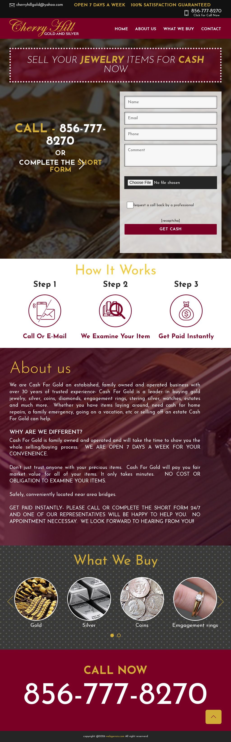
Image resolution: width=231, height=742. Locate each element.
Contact (211, 29)
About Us (145, 29)
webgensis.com (115, 736)
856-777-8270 (206, 13)
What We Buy (178, 29)
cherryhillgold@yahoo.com (39, 5)
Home (121, 29)
